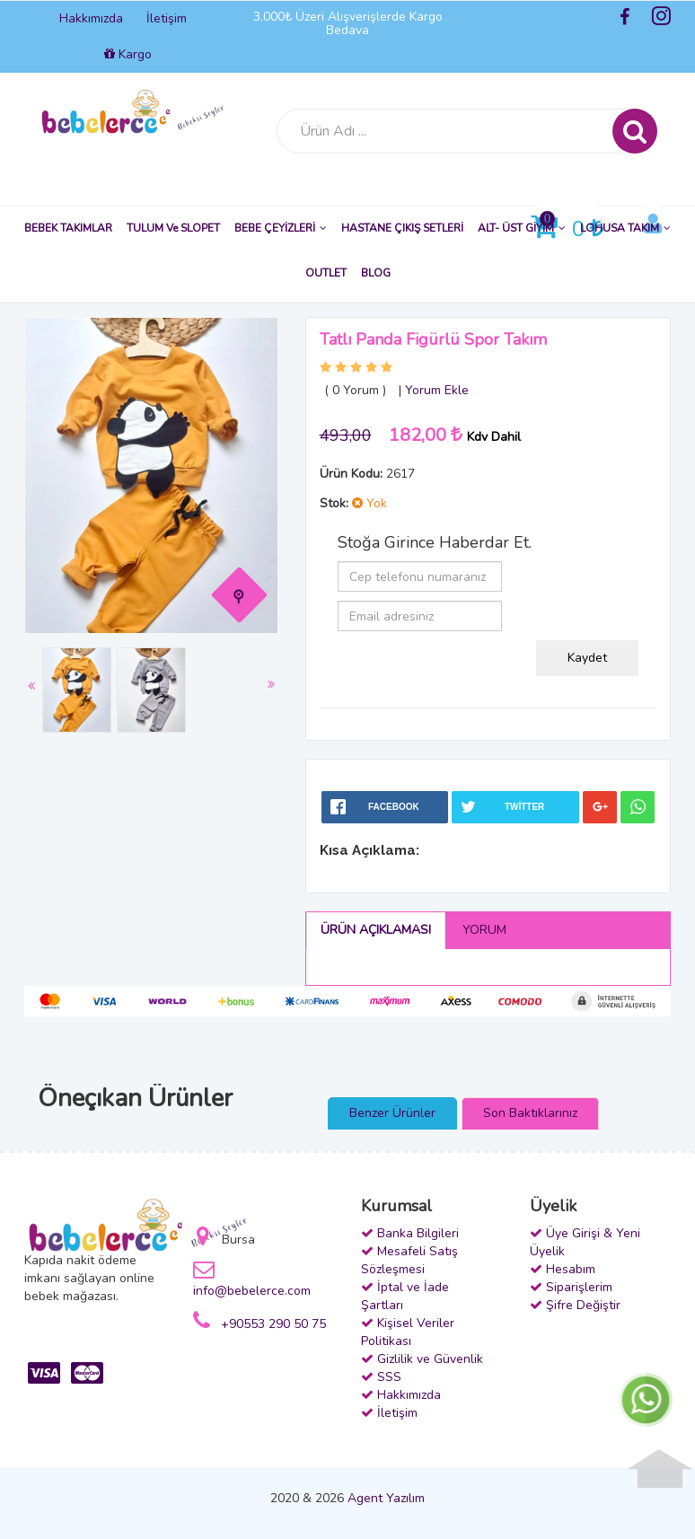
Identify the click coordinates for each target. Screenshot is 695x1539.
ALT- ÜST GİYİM (522, 228)
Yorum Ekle (437, 390)
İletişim (166, 18)
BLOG (376, 273)
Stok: (334, 503)
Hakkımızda (91, 18)
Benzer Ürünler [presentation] (392, 1112)
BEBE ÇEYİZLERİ (280, 228)
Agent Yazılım (386, 1498)
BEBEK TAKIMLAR (68, 228)
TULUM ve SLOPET (173, 228)
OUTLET (326, 273)
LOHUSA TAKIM (625, 228)
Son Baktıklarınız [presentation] (530, 1112)
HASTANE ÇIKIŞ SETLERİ (402, 228)
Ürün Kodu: (351, 473)
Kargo (128, 54)
